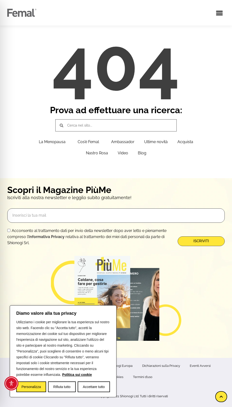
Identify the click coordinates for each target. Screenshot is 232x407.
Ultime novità (156, 141)
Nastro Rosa (97, 153)
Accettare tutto (94, 387)
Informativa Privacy (46, 236)
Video (123, 153)
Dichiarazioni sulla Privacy (161, 366)
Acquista (185, 141)
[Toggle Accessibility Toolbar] (11, 383)
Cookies (117, 377)
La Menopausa (53, 141)
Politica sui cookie (77, 375)
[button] (219, 12)
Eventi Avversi (200, 366)
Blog (142, 153)
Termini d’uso (142, 377)
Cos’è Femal (89, 141)
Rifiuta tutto (62, 387)
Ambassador (122, 141)
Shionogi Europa (120, 366)
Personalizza (31, 387)
